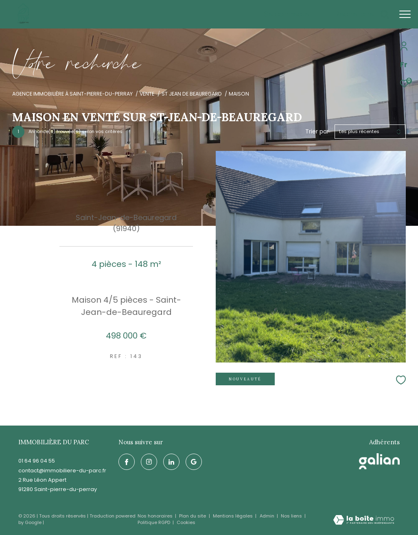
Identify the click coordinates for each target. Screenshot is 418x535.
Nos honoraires (156, 516)
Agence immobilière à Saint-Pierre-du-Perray (72, 93)
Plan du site (193, 516)
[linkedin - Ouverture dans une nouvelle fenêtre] (171, 462)
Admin (268, 516)
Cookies (186, 522)
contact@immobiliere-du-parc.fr (62, 470)
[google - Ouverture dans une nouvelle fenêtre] (194, 462)
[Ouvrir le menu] (405, 14)
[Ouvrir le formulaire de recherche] (362, 14)
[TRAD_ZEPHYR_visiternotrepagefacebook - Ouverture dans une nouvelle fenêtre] (126, 462)
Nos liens (292, 516)
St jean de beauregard (192, 93)
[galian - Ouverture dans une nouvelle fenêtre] (379, 461)
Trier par (317, 131)
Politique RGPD (154, 522)
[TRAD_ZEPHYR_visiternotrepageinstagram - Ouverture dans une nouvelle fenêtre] (149, 462)
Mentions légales (233, 516)
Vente (147, 93)
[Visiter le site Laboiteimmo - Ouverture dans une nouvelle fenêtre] (364, 520)
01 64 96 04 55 (36, 461)
